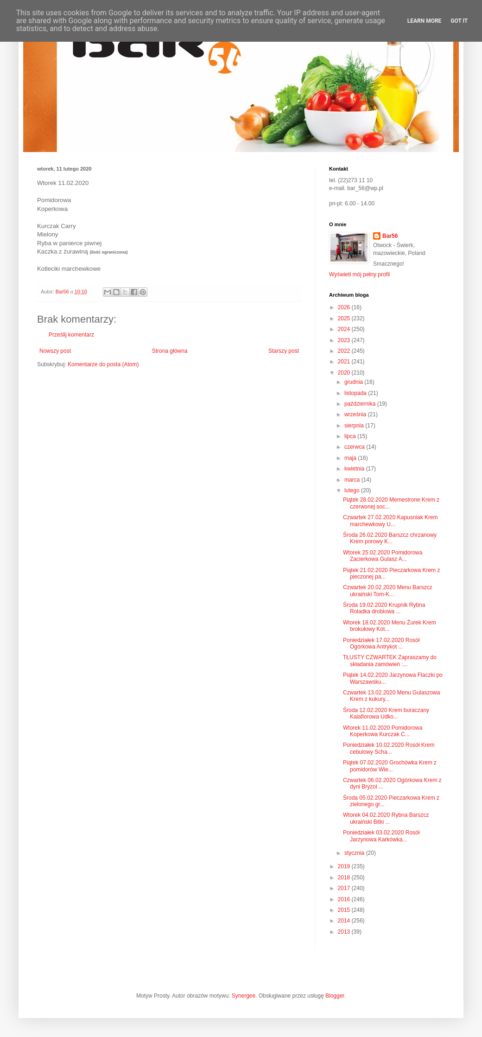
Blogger (334, 995)
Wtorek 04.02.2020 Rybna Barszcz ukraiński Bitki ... (386, 818)
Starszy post (283, 351)
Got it (459, 21)
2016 (345, 899)
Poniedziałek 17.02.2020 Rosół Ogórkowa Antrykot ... (381, 643)
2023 (345, 340)
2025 (345, 318)
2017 (345, 888)
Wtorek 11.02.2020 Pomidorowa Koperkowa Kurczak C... (382, 731)
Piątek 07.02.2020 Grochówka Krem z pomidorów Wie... (390, 765)
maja (351, 458)
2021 (345, 361)
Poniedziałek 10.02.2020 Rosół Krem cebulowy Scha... (388, 748)
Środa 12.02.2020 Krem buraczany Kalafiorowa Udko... (386, 713)
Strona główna (170, 351)
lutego (352, 490)
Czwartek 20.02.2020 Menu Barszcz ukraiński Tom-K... (387, 590)
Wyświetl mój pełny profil (359, 274)
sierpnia (354, 425)
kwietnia (355, 468)
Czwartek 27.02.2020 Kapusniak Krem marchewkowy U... (390, 520)
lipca (350, 436)
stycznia (355, 853)
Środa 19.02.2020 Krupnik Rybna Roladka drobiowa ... (384, 608)
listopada (356, 393)
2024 (345, 329)
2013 (345, 932)
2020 (345, 372)
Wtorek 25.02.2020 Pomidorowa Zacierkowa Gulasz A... (382, 555)
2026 (345, 307)
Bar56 (390, 236)
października (360, 404)
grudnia (354, 382)
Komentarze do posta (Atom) (103, 364)
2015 (345, 910)
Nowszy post (55, 351)
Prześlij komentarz (71, 334)
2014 (345, 920)
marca (353, 480)
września (356, 414)
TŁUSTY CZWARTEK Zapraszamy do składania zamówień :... (390, 660)
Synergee (243, 995)
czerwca (355, 447)
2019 (345, 866)
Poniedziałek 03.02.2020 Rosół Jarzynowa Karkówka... (381, 835)
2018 (345, 877)
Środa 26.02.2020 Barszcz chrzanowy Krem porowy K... (390, 538)
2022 (345, 351)
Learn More (424, 21)
